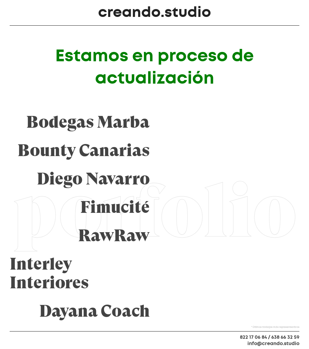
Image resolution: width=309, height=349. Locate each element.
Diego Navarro (93, 179)
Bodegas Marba (88, 122)
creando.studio (154, 12)
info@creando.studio (273, 343)
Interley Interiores (49, 273)
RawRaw (114, 235)
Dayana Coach (94, 311)
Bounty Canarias (84, 150)
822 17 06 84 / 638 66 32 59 (269, 337)
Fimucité (115, 207)
